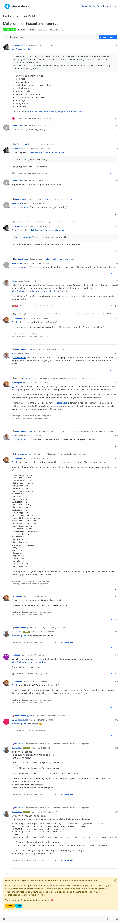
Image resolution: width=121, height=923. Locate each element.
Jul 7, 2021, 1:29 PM (38, 596)
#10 (116, 354)
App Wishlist (10, 29)
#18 (116, 720)
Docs (106, 6)
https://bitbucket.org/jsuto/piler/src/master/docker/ (36, 291)
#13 (116, 458)
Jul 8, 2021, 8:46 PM (39, 681)
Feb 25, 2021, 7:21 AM (32, 281)
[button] (3, 919)
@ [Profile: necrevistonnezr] (20, 207)
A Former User (17, 126)
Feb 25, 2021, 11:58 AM (33, 354)
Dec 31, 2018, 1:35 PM (42, 148)
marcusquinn (17, 318)
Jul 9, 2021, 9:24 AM (46, 748)
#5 (117, 203)
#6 (117, 226)
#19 (116, 748)
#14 (116, 596)
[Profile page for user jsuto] (6, 283)
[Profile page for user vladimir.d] (6, 657)
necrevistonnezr (18, 45)
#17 (116, 681)
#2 (117, 126)
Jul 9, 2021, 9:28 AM (46, 812)
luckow (15, 720)
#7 (117, 263)
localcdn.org (61, 403)
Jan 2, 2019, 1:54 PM (40, 203)
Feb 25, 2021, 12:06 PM (40, 383)
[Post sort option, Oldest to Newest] (15, 37)
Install (114, 6)
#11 (117, 383)
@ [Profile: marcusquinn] (19, 357)
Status (92, 6)
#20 (116, 812)
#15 (116, 632)
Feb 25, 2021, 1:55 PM (32, 435)
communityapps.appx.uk (64, 642)
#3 (117, 148)
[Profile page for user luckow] (6, 722)
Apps (84, 6)
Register (10, 905)
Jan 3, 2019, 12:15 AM (40, 263)
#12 (116, 435)
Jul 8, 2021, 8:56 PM (44, 720)
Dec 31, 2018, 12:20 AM (41, 126)
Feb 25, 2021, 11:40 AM (40, 318)
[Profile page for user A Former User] (6, 127)
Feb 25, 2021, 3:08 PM (40, 458)
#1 (117, 45)
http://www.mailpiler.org (23, 49)
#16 (116, 655)
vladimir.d (16, 655)
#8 (117, 281)
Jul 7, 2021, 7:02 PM (46, 632)
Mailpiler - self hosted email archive (47, 152)
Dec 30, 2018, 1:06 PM (42, 45)
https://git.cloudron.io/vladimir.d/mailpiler (32, 662)
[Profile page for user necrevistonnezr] (6, 47)
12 (115, 118)
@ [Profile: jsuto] (15, 322)
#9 (117, 318)
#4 (117, 181)
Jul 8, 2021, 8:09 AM (36, 655)
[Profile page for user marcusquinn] (6, 320)
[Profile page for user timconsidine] (6, 634)
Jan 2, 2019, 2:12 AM (40, 181)
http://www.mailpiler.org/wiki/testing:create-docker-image (54, 111)
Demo (100, 6)
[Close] (115, 880)
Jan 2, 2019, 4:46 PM (41, 226)
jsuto (14, 281)
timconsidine (17, 632)
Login (19, 905)
